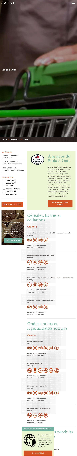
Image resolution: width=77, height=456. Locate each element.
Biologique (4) (11, 180)
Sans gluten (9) (11, 194)
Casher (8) (9, 186)
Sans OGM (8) (11, 191)
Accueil (4, 139)
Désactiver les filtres (12, 204)
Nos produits (14, 139)
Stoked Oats (27, 139)
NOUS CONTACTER (13, 240)
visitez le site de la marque (60, 204)
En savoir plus (38, 453)
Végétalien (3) (11, 183)
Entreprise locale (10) (13, 188)
